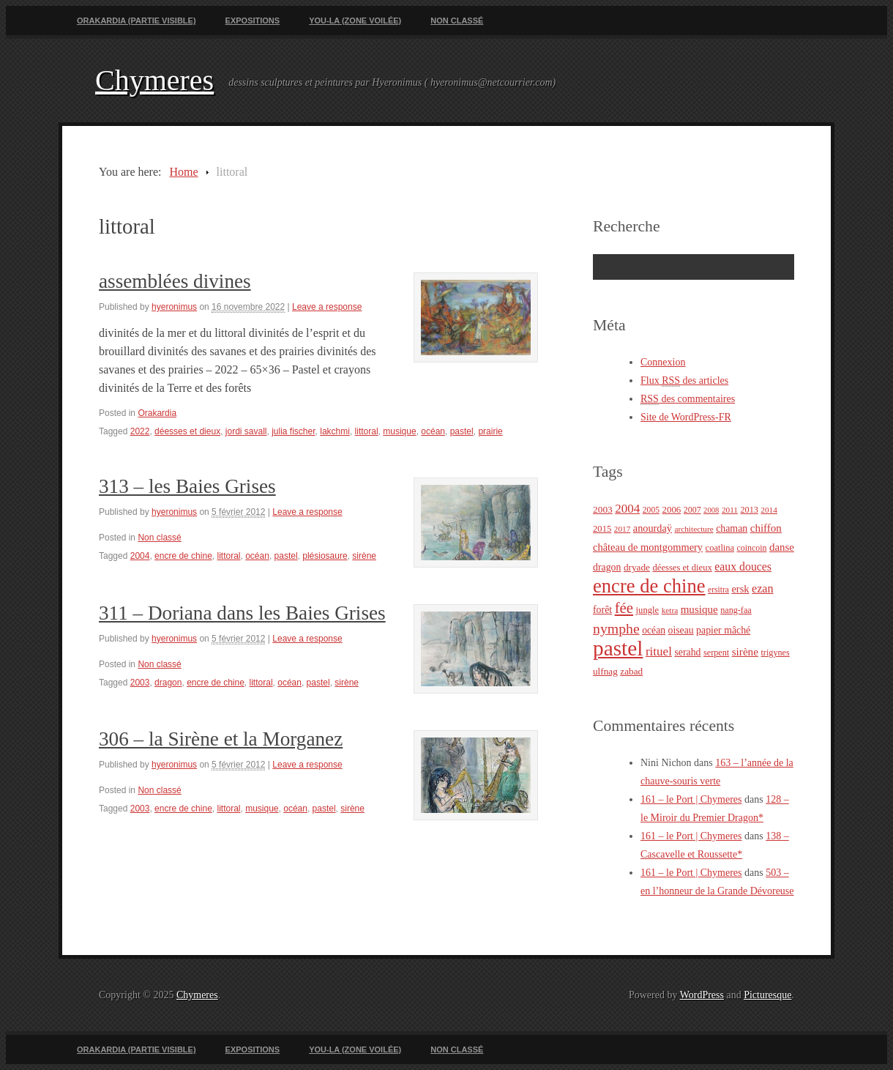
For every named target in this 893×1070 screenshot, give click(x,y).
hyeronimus (174, 307)
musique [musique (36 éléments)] (699, 609)
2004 (140, 556)
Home (183, 172)
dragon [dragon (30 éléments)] (607, 567)
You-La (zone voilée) (355, 20)
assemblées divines (175, 281)
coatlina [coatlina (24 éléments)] (720, 548)
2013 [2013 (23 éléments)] (749, 510)
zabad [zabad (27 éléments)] (631, 671)
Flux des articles (684, 381)
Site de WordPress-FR (685, 417)
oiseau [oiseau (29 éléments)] (681, 630)
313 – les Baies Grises (187, 486)
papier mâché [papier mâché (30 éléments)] (723, 630)
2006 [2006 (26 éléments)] (671, 509)
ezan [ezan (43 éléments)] (763, 588)
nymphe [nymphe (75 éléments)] (616, 628)
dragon (168, 682)
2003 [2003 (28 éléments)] (603, 509)
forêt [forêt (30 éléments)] (602, 609)
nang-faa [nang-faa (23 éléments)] (736, 610)
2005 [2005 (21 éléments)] (651, 510)
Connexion (662, 362)
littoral (366, 431)
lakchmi (335, 431)
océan (433, 431)
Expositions (252, 20)
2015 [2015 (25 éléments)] (602, 529)
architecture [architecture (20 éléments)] (693, 528)
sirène (364, 556)
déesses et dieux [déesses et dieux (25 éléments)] (681, 567)
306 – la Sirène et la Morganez (221, 739)
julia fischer (293, 431)
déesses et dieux (187, 431)
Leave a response (327, 307)
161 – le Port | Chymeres (691, 799)
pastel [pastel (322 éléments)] (618, 648)
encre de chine (183, 556)
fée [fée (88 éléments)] (624, 608)
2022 (140, 431)
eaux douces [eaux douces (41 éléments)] (742, 566)
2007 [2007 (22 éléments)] (692, 510)
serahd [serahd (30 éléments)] (687, 652)
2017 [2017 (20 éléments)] (622, 528)
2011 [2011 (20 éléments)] (730, 509)
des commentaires (687, 399)
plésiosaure (324, 556)
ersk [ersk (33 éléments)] (740, 589)
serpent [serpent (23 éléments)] (716, 652)
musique (399, 431)
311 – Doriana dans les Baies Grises (242, 613)
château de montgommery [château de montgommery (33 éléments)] (648, 547)
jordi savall (246, 431)
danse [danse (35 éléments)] (781, 547)
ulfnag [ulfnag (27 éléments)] (605, 671)
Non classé (456, 20)
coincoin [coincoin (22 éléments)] (752, 548)
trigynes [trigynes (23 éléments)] (775, 652)
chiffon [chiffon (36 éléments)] (766, 528)
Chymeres (154, 80)
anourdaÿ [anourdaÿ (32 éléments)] (652, 528)
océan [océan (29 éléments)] (653, 630)
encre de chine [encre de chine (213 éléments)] (649, 586)
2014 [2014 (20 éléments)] (769, 509)
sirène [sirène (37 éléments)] (745, 651)
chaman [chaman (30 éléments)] (731, 528)
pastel (462, 431)
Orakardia (157, 413)
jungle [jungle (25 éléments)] (648, 610)
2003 (140, 682)
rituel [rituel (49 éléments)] (659, 651)
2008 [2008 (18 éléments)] (711, 510)
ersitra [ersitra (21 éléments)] (718, 590)
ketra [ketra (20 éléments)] (670, 610)
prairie (490, 431)
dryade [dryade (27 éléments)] (637, 567)
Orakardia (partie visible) (136, 20)
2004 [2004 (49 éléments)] (627, 509)
